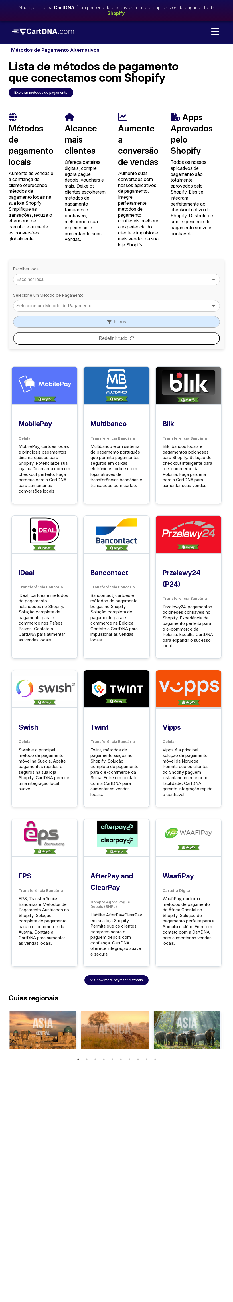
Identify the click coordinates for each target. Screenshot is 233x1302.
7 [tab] (129, 1059)
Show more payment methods (116, 980)
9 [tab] (146, 1059)
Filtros (116, 321)
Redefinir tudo (116, 338)
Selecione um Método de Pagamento (48, 295)
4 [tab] (104, 1059)
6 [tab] (121, 1059)
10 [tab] (155, 1059)
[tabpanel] (42, 1030)
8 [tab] (138, 1059)
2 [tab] (87, 1059)
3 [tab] (95, 1059)
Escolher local (26, 268)
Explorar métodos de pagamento (41, 93)
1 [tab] (78, 1059)
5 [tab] (112, 1059)
